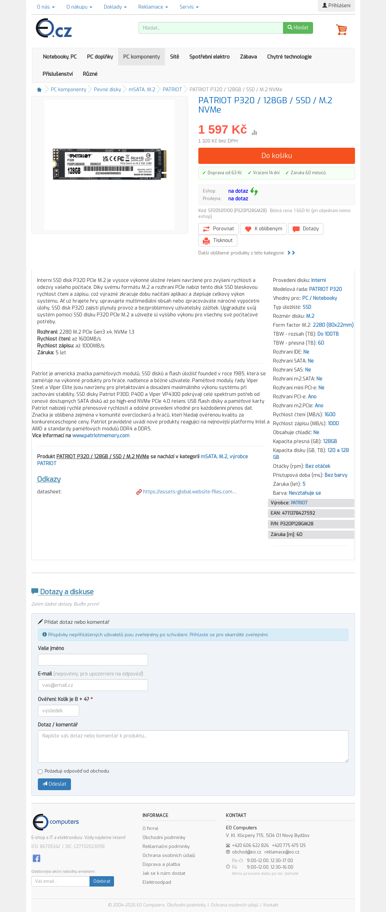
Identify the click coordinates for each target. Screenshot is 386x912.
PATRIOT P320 (325, 289)
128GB (330, 441)
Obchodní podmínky (164, 837)
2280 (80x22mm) (333, 325)
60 (321, 343)
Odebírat (101, 881)
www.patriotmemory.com (100, 435)
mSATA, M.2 (142, 89)
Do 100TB (328, 334)
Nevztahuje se (305, 493)
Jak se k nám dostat (164, 873)
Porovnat (218, 229)
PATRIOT (172, 89)
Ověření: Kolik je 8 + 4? (65, 699)
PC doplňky (100, 56)
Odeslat (54, 784)
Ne (306, 352)
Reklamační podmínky (166, 846)
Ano (312, 397)
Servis (189, 7)
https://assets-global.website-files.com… (186, 492)
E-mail (90, 674)
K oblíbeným (263, 229)
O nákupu (79, 7)
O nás (46, 7)
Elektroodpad (157, 882)
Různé (90, 74)
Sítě (174, 56)
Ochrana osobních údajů (169, 855)
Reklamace (153, 7)
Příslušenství (58, 74)
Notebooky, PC (60, 56)
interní (318, 280)
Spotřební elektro (209, 56)
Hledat (298, 27)
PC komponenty (141, 56)
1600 (329, 414)
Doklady (115, 7)
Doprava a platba (161, 864)
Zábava (248, 56)
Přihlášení (336, 5)
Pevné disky (107, 89)
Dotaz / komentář (58, 725)
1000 (333, 423)
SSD (307, 307)
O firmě (150, 828)
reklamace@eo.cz (282, 852)
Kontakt (270, 905)
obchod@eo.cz (246, 852)
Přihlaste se (202, 635)
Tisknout (218, 240)
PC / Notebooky (319, 298)
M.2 (310, 316)
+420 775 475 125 (289, 845)
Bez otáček (317, 466)
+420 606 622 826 (250, 845)
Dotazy (306, 229)
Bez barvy (336, 475)
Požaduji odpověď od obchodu (73, 771)
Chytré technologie (289, 56)
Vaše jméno (51, 648)
